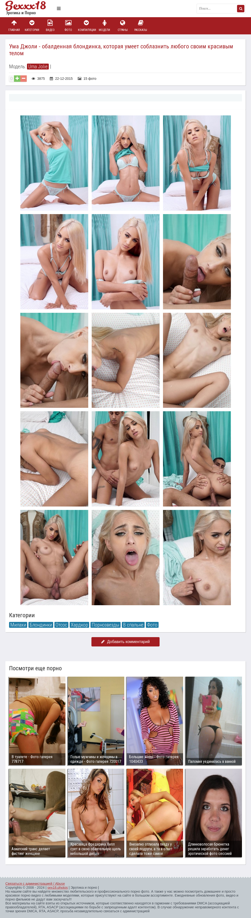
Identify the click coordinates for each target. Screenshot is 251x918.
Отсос (61, 625)
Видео (50, 26)
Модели (104, 26)
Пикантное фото (29, 8)
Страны (122, 26)
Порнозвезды (105, 625)
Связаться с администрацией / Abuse (35, 884)
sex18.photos (57, 888)
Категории (32, 26)
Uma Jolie (38, 66)
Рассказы (140, 26)
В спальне (133, 625)
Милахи (18, 625)
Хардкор (79, 625)
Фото (68, 26)
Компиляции (86, 26)
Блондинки (41, 625)
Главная (14, 26)
